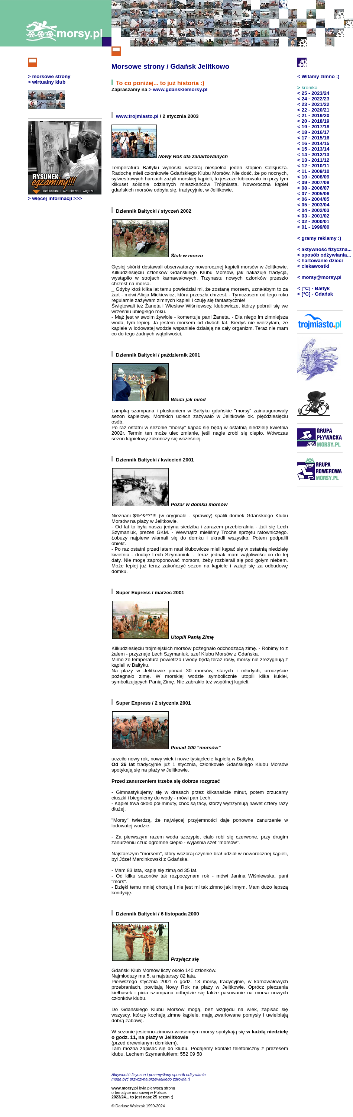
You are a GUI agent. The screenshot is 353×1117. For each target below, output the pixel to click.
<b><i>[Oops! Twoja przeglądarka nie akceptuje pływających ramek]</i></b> (64, 157)
